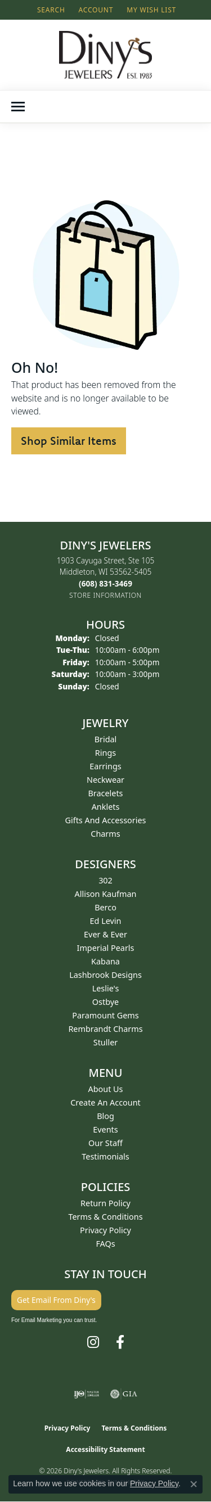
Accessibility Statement (105, 1449)
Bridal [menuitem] (106, 739)
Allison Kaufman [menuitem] (106, 893)
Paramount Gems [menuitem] (105, 1015)
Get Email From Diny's (56, 1299)
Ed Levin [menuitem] (106, 920)
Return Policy (105, 1203)
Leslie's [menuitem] (105, 988)
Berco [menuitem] (105, 907)
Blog (105, 1116)
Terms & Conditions (105, 1216)
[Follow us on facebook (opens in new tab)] (120, 1342)
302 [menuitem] (105, 880)
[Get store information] (105, 595)
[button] (50, 10)
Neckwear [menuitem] (105, 779)
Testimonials (105, 1156)
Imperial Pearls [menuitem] (105, 947)
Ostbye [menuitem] (105, 1001)
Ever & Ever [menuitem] (105, 934)
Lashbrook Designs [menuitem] (105, 974)
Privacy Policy (105, 1230)
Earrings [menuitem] (105, 766)
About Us (105, 1089)
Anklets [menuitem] (106, 806)
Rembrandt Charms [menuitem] (105, 1028)
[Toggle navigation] (18, 107)
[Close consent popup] (193, 1484)
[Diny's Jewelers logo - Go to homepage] (105, 54)
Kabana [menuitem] (105, 961)
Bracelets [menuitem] (105, 793)
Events (105, 1129)
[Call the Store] (105, 583)
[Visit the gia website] (123, 1394)
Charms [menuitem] (105, 833)
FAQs (105, 1243)
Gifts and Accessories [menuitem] (105, 820)
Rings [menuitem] (105, 752)
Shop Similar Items (68, 441)
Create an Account (105, 1102)
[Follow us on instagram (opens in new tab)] (93, 1342)
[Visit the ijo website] (86, 1394)
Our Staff (105, 1143)
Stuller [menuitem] (105, 1042)
